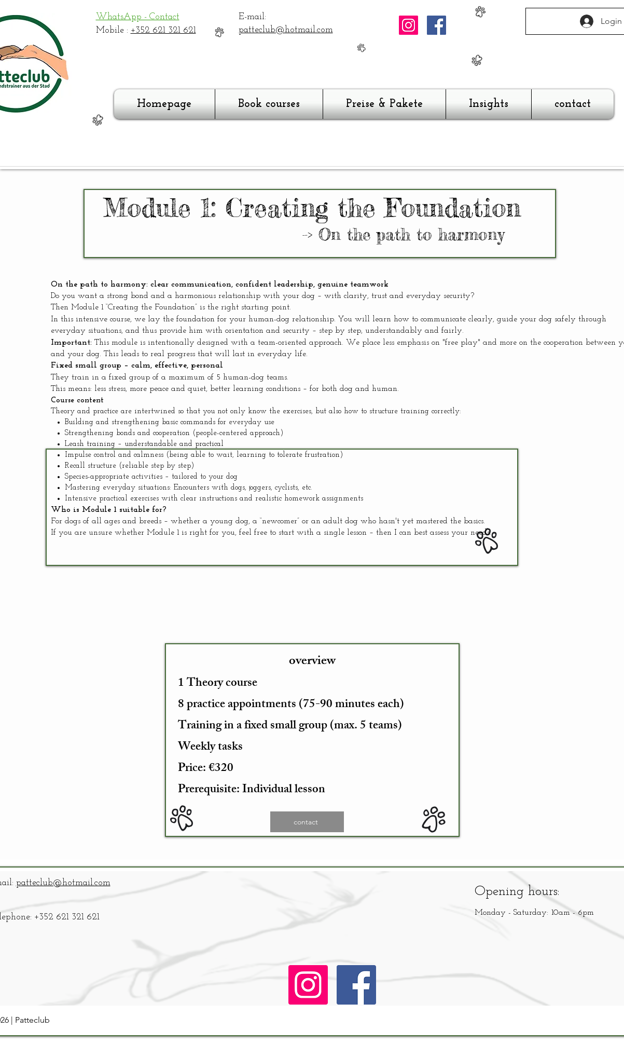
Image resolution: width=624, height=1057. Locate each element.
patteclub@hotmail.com (286, 30)
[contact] (307, 821)
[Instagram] (408, 25)
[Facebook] (436, 25)
